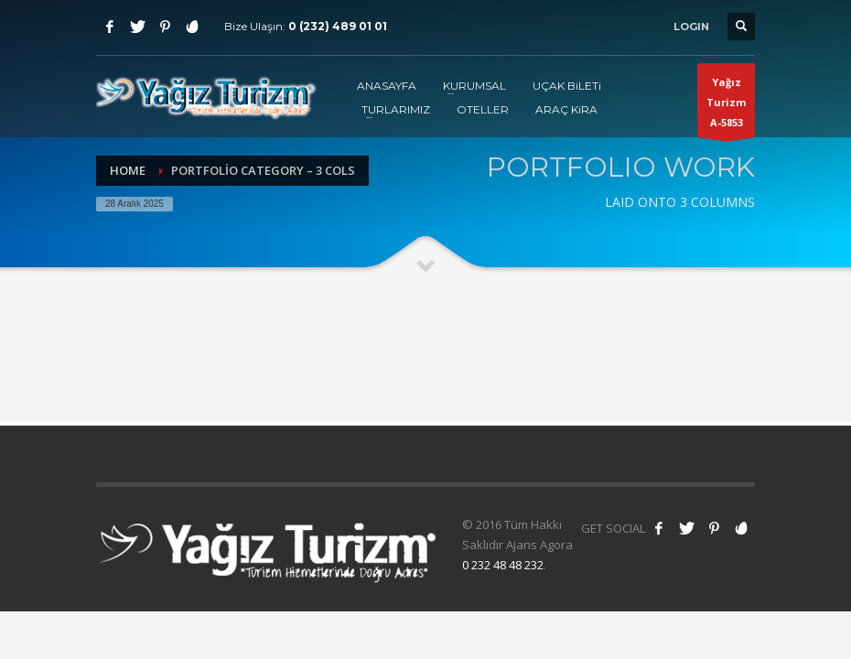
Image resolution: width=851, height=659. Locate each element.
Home (127, 170)
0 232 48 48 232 (503, 564)
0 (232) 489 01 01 (337, 26)
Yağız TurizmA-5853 (726, 106)
